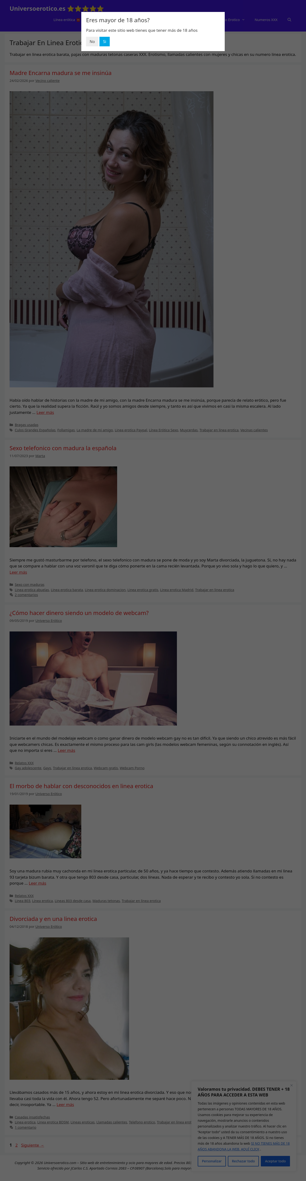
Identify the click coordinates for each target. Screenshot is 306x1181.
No (92, 41)
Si (104, 41)
